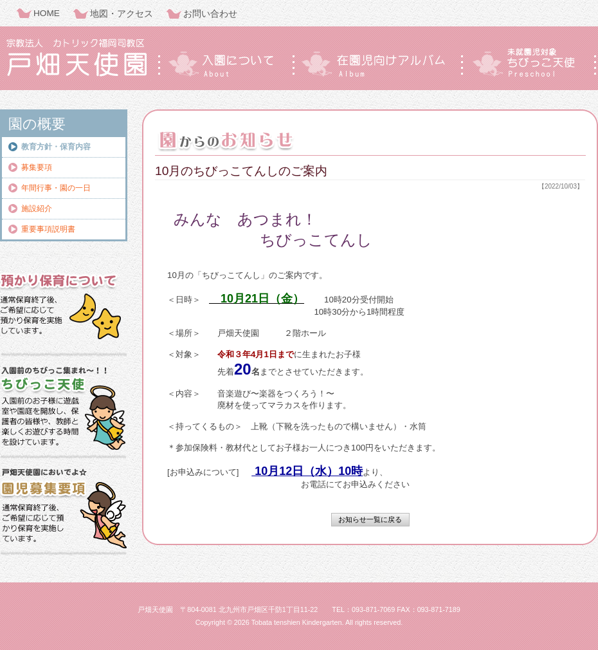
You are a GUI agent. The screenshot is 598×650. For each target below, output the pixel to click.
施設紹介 (36, 208)
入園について (225, 62)
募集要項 (36, 167)
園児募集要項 (63, 508)
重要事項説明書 (48, 229)
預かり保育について (63, 305)
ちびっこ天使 (530, 62)
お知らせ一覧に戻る (370, 519)
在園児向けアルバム (378, 62)
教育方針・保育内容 (56, 146)
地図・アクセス (121, 14)
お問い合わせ (210, 14)
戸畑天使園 (77, 57)
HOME (46, 13)
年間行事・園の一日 (56, 187)
